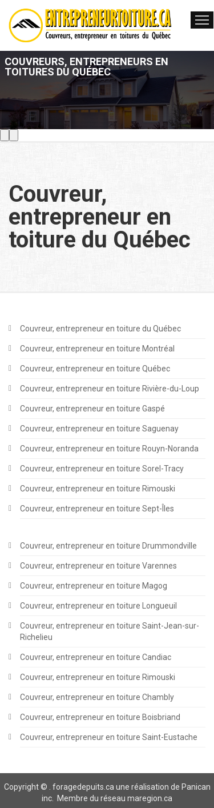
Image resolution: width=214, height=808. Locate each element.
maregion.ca (149, 798)
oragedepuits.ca (85, 786)
